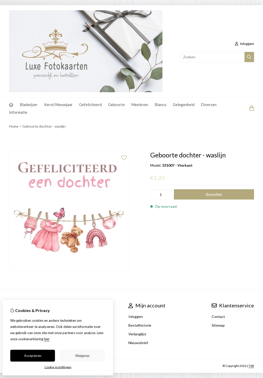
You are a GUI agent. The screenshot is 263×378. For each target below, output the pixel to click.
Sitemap (218, 325)
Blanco (160, 104)
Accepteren (32, 356)
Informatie (18, 112)
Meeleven (139, 104)
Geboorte (116, 104)
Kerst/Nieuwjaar (58, 104)
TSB (251, 366)
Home (13, 126)
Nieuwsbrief (138, 343)
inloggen (244, 43)
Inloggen (135, 316)
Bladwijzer (29, 104)
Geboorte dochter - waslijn (43, 126)
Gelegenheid (183, 104)
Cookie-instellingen (57, 367)
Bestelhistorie (139, 325)
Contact (218, 316)
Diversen (209, 104)
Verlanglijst (137, 334)
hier (47, 339)
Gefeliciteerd (90, 104)
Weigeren (82, 356)
